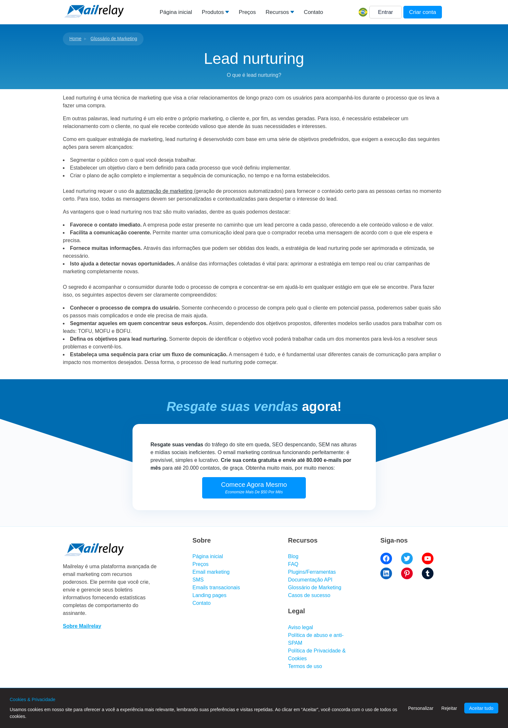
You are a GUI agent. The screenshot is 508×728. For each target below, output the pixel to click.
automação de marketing (164, 191)
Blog (293, 556)
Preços (247, 12)
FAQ (293, 564)
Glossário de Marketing (113, 38)
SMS (198, 579)
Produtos (213, 12)
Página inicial (176, 12)
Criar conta (422, 12)
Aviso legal (300, 627)
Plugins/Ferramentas (312, 572)
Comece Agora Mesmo (254, 487)
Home (75, 38)
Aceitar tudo (481, 708)
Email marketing (211, 572)
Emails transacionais (216, 587)
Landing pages (209, 595)
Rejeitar (449, 708)
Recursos (277, 12)
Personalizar (420, 708)
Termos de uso (305, 666)
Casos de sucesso (309, 595)
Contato (313, 12)
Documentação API (310, 579)
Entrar (385, 12)
